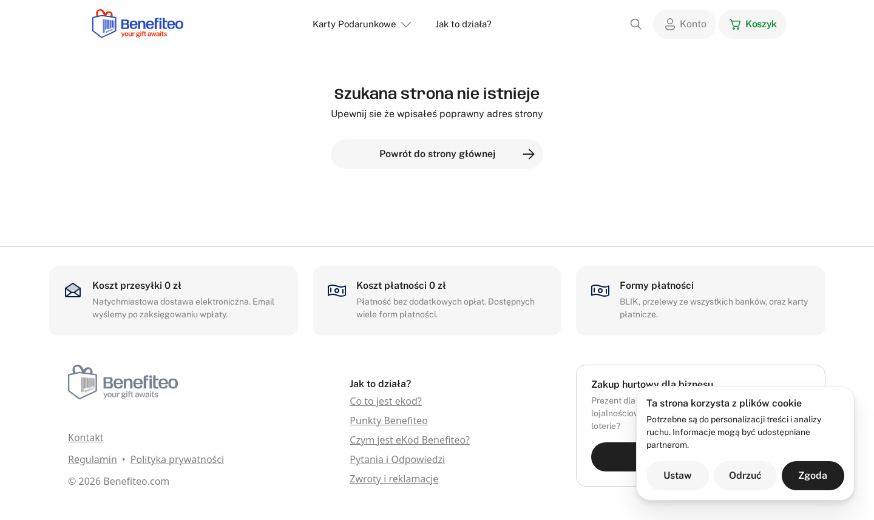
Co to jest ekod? (385, 401)
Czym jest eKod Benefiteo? (410, 440)
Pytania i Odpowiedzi (397, 459)
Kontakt (86, 437)
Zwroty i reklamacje (394, 478)
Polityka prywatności (177, 459)
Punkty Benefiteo (389, 420)
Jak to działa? (463, 24)
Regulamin (92, 459)
